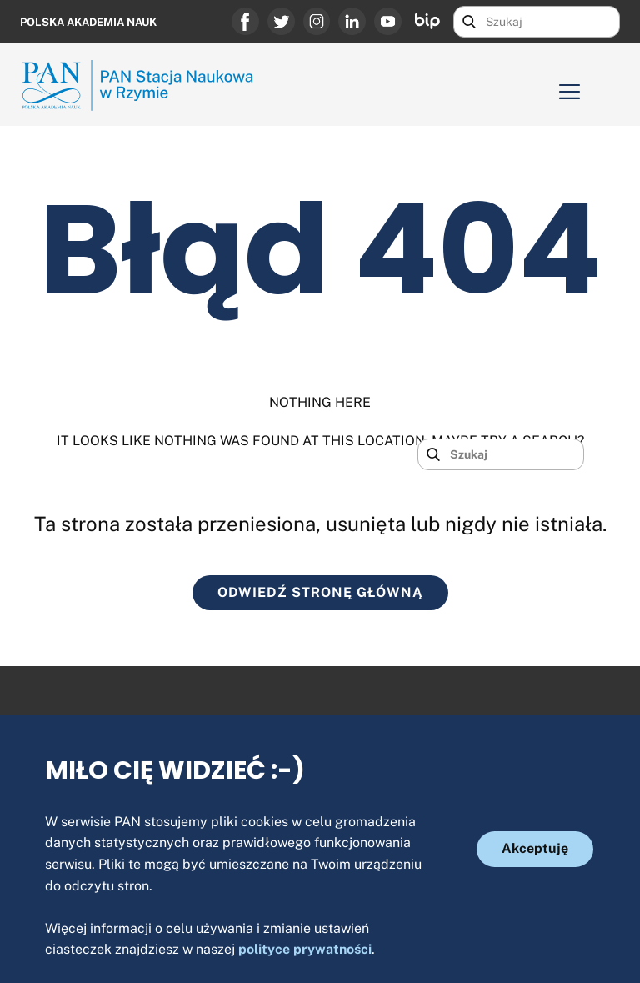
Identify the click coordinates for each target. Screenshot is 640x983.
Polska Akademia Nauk (88, 22)
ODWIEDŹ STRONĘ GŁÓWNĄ (320, 592)
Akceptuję (535, 848)
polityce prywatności (305, 949)
